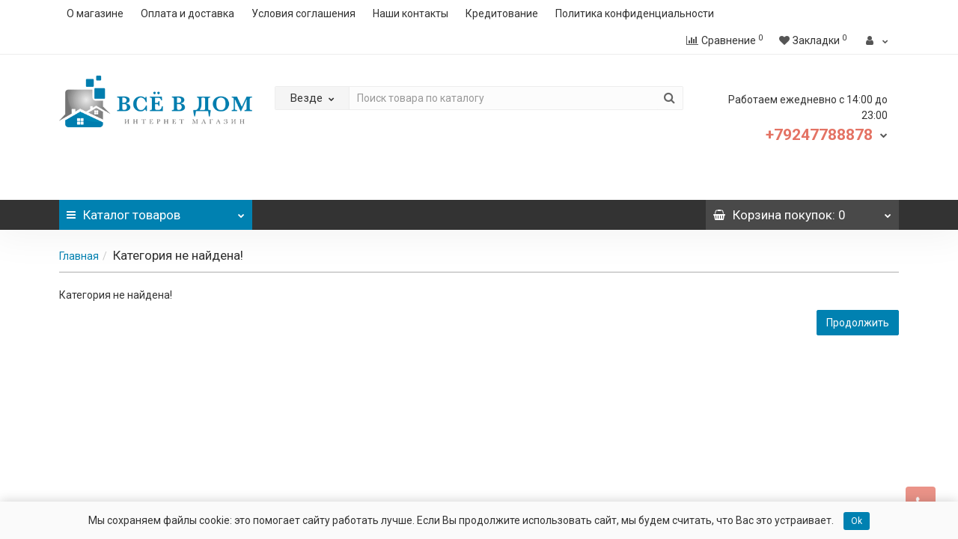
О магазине (95, 13)
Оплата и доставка (187, 13)
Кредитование (502, 13)
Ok (856, 521)
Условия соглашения (303, 13)
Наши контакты (410, 13)
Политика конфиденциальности (634, 13)
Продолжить (857, 323)
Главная (79, 256)
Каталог (156, 211)
